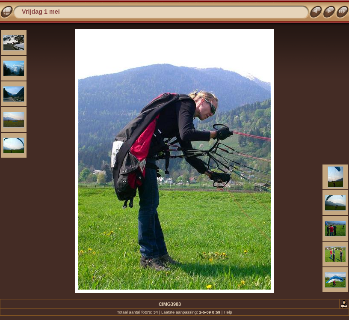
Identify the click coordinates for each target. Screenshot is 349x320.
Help (228, 312)
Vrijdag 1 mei (41, 11)
